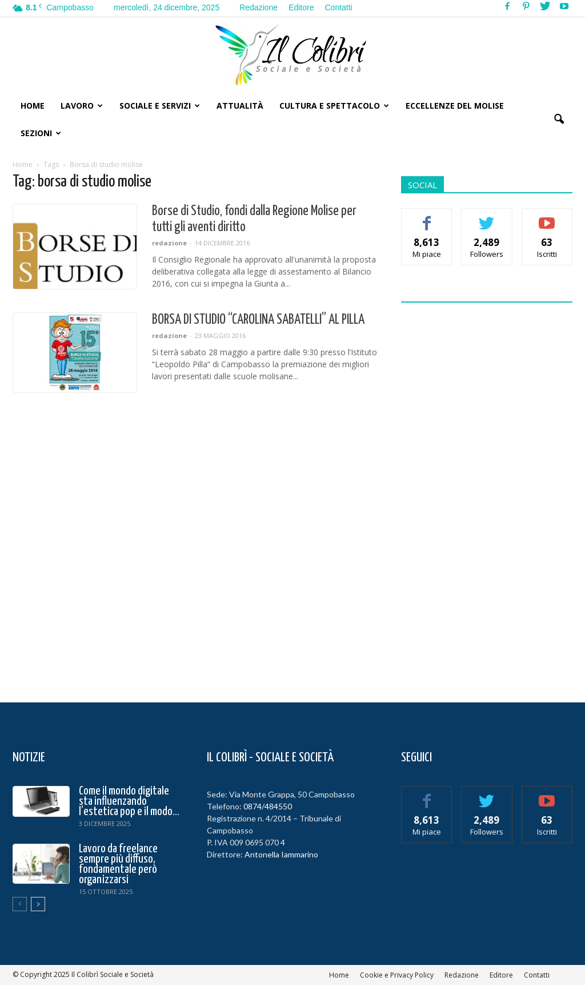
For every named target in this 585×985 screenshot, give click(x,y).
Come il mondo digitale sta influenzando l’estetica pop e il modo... (129, 801)
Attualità (240, 105)
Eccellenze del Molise (455, 105)
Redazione (258, 7)
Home (33, 105)
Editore (301, 7)
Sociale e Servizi (159, 105)
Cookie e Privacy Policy (397, 975)
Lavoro (82, 105)
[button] (558, 119)
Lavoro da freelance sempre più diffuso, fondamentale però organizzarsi (118, 864)
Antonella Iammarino (281, 854)
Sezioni (41, 133)
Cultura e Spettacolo (334, 105)
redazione (169, 243)
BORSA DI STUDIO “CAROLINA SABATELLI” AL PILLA (258, 320)
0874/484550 (267, 806)
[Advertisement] (486, 495)
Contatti (338, 7)
